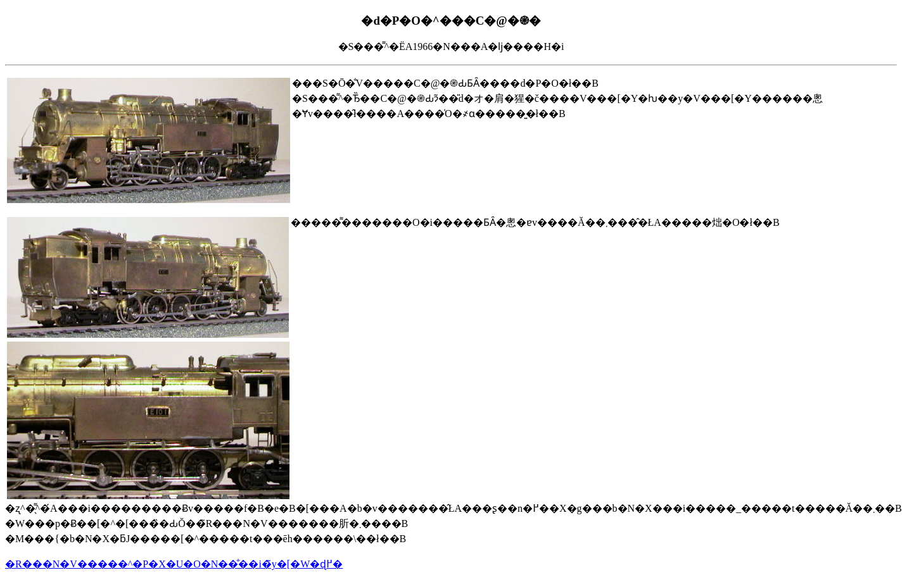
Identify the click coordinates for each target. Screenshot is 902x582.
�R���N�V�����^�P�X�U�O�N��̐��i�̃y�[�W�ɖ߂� (174, 564)
